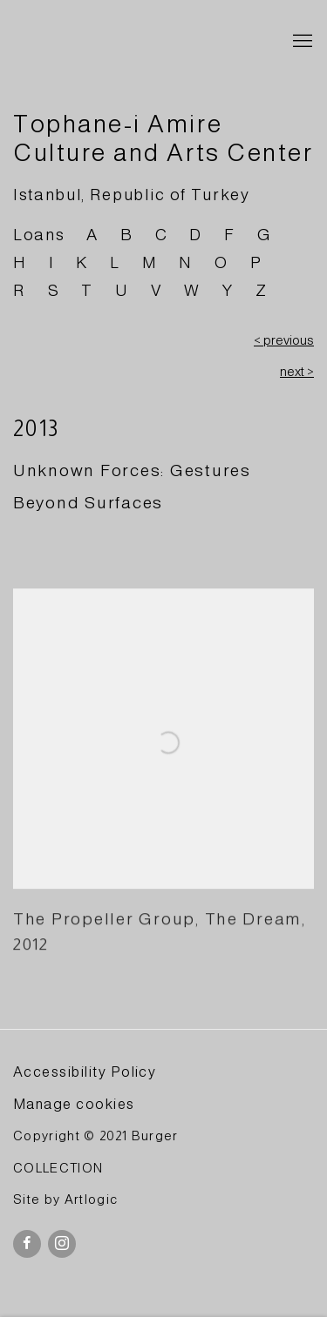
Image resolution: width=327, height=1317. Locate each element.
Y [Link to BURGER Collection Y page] (228, 290)
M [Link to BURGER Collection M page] (150, 262)
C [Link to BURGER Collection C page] (161, 234)
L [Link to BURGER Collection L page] (115, 262)
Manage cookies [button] (74, 1104)
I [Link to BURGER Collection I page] (52, 262)
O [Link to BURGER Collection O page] (221, 262)
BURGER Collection (137, 41)
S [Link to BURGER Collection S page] (54, 290)
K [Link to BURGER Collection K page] (82, 262)
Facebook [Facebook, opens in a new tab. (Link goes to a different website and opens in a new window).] (27, 1244)
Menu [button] (301, 42)
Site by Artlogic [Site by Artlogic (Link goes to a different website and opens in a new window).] (65, 1199)
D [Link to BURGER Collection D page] (195, 234)
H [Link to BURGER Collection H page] (20, 262)
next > (297, 372)
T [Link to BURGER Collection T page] (87, 290)
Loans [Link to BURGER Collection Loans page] (39, 234)
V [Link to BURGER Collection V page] (157, 290)
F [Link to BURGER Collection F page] (229, 234)
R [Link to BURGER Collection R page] (19, 290)
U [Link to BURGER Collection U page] (122, 290)
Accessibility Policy (84, 1071)
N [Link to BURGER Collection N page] (186, 262)
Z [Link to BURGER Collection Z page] (261, 290)
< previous (284, 340)
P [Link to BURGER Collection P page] (256, 262)
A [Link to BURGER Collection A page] (92, 234)
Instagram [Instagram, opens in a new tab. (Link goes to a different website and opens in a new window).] (62, 1244)
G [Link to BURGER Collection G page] (264, 234)
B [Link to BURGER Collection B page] (126, 234)
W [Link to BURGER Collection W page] (192, 290)
